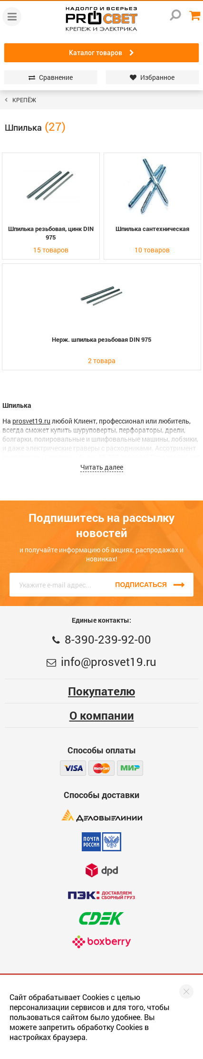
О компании (101, 715)
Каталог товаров (101, 53)
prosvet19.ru (31, 420)
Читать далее (101, 467)
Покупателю (101, 691)
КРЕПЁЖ (24, 100)
